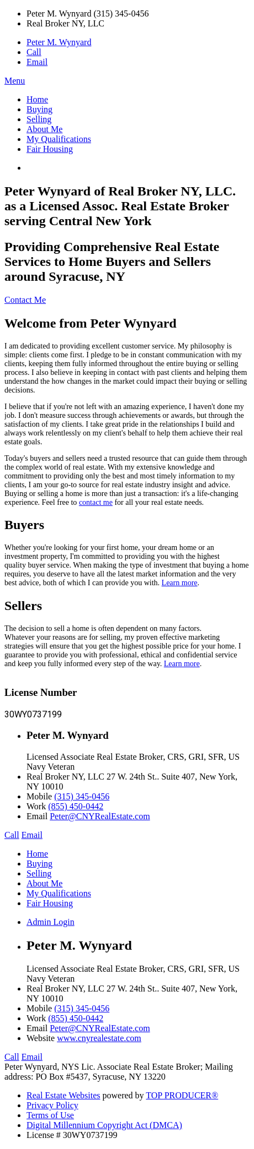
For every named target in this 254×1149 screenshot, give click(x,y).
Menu (14, 80)
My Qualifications (59, 139)
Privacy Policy (52, 1105)
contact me (96, 502)
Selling (39, 119)
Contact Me (25, 299)
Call (34, 52)
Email (37, 62)
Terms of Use (50, 1115)
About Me (44, 129)
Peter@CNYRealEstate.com (100, 816)
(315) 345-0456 (81, 796)
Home (37, 99)
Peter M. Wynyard (59, 42)
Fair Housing (50, 149)
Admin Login (51, 922)
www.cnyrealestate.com (99, 1038)
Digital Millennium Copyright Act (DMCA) (104, 1125)
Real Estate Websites (63, 1095)
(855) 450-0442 (75, 806)
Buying (39, 109)
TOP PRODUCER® (182, 1095)
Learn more (180, 583)
